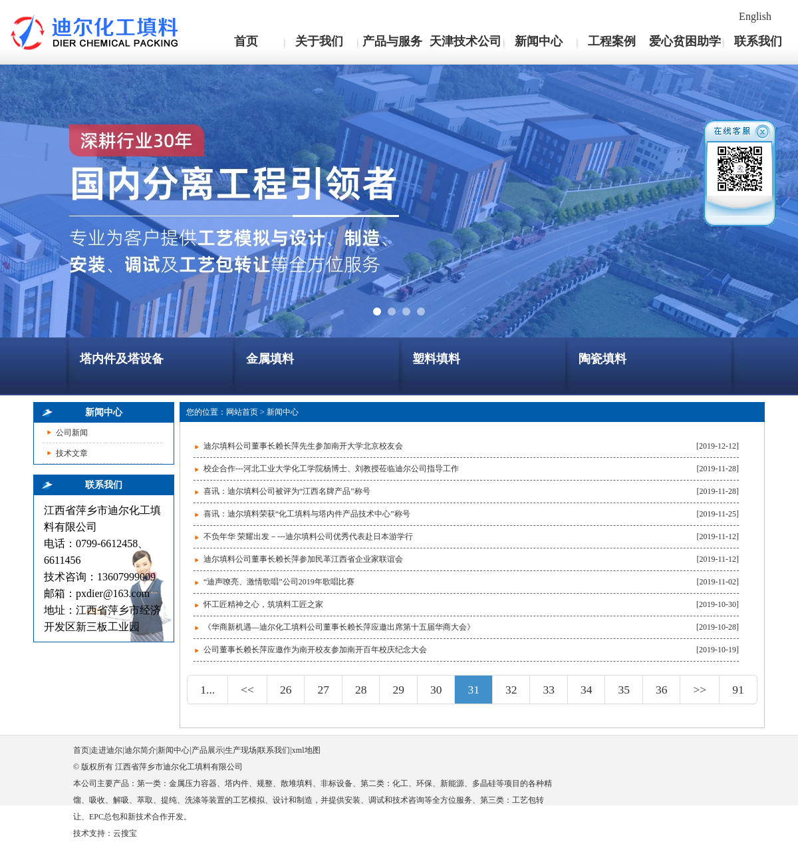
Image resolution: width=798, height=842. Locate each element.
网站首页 (242, 412)
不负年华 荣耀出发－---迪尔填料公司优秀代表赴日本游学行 (308, 536)
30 (436, 689)
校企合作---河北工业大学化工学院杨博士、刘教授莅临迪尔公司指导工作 (331, 468)
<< (247, 689)
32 (511, 689)
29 (398, 689)
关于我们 (319, 41)
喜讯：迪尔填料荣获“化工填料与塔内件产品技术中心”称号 (306, 514)
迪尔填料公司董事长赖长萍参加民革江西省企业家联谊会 (303, 559)
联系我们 (758, 41)
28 (361, 689)
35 (624, 689)
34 (587, 689)
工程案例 (612, 41)
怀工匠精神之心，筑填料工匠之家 (263, 604)
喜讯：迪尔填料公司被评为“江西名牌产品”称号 (286, 491)
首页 (246, 41)
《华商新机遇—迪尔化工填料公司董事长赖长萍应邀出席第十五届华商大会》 (339, 627)
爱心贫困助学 (685, 41)
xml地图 (306, 750)
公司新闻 (72, 432)
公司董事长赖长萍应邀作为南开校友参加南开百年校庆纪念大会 (315, 649)
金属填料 (270, 358)
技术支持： (93, 833)
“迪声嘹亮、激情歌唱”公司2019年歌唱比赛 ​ (279, 581)
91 (738, 689)
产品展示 (207, 750)
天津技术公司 (465, 41)
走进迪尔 (106, 750)
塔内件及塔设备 (122, 358)
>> (699, 689)
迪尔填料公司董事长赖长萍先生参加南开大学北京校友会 (303, 446)
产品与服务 (392, 41)
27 (323, 689)
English (755, 16)
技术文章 (72, 453)
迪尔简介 (140, 750)
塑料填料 (436, 358)
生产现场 (241, 750)
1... (207, 689)
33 (549, 689)
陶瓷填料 (602, 358)
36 (662, 689)
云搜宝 (125, 833)
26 (286, 689)
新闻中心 (539, 41)
